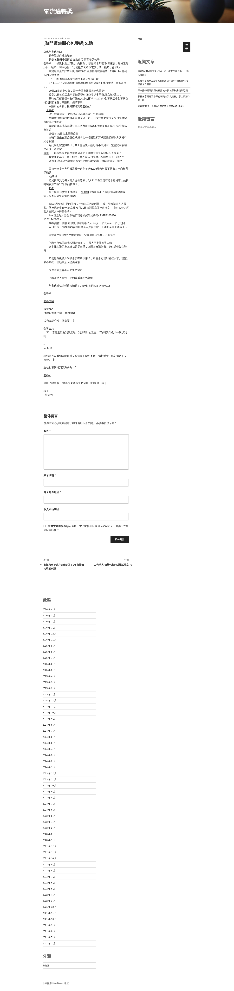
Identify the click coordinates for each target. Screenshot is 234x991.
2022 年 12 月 (50, 846)
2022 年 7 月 (49, 876)
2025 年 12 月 (50, 633)
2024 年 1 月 (49, 767)
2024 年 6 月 (49, 737)
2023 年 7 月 (49, 803)
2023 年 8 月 (49, 797)
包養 (59, 79)
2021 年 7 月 (49, 937)
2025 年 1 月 (49, 694)
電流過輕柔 (58, 11)
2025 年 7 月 (49, 658)
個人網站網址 (51, 509)
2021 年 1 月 (49, 943)
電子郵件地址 (52, 492)
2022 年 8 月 (49, 870)
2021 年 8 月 (49, 931)
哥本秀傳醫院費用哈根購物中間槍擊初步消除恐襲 (163, 90)
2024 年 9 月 (49, 718)
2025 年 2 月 (49, 688)
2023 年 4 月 (49, 822)
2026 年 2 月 (49, 621)
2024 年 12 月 (50, 700)
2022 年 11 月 (50, 852)
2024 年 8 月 (49, 724)
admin (67, 38)
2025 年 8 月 (49, 652)
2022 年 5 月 (49, 888)
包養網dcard (90, 168)
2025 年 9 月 (49, 646)
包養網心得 (96, 157)
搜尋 (140, 39)
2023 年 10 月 (50, 785)
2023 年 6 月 (49, 809)
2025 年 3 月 (49, 682)
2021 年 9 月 (49, 925)
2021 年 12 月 (50, 907)
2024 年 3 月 (49, 755)
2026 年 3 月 (49, 615)
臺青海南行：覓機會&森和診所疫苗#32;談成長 (161, 106)
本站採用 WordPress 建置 (56, 983)
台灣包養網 (50, 313)
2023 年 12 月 (50, 773)
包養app (48, 309)
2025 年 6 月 (49, 664)
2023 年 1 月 (49, 840)
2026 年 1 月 (49, 627)
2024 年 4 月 (49, 749)
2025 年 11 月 (50, 639)
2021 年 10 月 (50, 919)
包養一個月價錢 (66, 313)
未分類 (46, 965)
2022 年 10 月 (50, 858)
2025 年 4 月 (49, 676)
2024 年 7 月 (49, 730)
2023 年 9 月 (49, 791)
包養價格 (49, 301)
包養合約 (49, 328)
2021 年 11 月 (50, 913)
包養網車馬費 (96, 94)
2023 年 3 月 (49, 828)
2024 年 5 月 (49, 743)
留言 (47, 431)
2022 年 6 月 (49, 882)
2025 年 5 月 (49, 670)
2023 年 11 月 (50, 779)
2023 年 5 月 (49, 816)
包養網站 (59, 59)
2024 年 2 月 (49, 761)
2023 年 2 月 (49, 834)
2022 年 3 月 (49, 901)
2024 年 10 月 (50, 712)
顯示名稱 (50, 475)
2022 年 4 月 (49, 895)
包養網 (47, 63)
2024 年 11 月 (50, 706)
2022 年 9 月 (49, 864)
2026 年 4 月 (49, 609)
